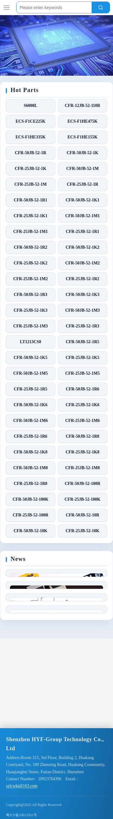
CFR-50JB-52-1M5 (30, 373)
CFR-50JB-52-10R (82, 515)
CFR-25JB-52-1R (82, 184)
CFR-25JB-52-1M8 (82, 468)
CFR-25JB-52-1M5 (82, 373)
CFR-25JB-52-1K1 (30, 216)
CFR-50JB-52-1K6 (30, 405)
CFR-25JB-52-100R (30, 515)
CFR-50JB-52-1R (30, 153)
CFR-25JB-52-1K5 (82, 357)
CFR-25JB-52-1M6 (82, 420)
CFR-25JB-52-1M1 (30, 231)
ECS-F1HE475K (82, 121)
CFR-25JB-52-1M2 (30, 279)
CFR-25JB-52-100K (82, 499)
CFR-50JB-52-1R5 (82, 342)
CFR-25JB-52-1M (30, 184)
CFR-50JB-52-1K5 (30, 357)
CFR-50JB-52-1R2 (30, 247)
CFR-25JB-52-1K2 (30, 263)
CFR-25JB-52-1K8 (82, 452)
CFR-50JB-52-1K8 (30, 452)
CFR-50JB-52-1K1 (82, 200)
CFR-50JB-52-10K (30, 531)
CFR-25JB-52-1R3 (82, 326)
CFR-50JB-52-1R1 (30, 200)
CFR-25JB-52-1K (30, 168)
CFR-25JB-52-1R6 (30, 436)
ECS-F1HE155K (82, 137)
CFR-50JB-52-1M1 (82, 216)
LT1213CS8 (30, 342)
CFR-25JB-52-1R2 (82, 279)
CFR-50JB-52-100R (82, 483)
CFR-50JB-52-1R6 (82, 389)
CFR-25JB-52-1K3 (30, 310)
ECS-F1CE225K (31, 121)
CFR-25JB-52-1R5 (30, 389)
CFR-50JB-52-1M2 (82, 263)
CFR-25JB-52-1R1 (82, 231)
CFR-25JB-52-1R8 (30, 483)
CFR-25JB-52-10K (82, 531)
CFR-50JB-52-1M (82, 168)
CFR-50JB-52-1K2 (82, 247)
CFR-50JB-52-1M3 (82, 310)
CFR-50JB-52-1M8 (30, 468)
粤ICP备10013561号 (21, 815)
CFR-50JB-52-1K (82, 153)
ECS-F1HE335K (30, 137)
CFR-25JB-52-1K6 (82, 405)
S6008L (30, 105)
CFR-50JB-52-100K (31, 499)
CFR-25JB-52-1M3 (30, 326)
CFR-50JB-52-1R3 (30, 294)
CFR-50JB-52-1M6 (30, 420)
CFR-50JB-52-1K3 (82, 294)
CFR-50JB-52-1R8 (82, 436)
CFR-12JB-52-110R (82, 105)
